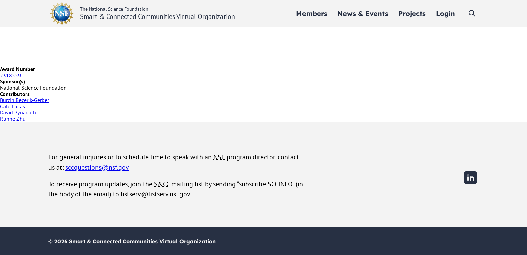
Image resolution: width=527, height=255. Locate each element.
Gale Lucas (12, 106)
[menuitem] (311, 13)
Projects (412, 13)
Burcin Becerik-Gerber (24, 100)
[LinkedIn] (470, 183)
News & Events (362, 13)
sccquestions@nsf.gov (97, 167)
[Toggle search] (472, 13)
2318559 (10, 75)
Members (311, 13)
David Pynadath (18, 112)
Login (445, 13)
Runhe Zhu (13, 118)
